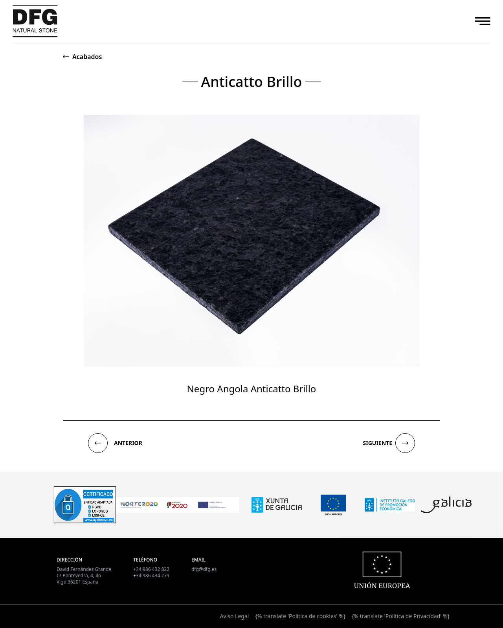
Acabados (87, 56)
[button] (98, 443)
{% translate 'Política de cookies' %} (300, 616)
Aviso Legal (234, 616)
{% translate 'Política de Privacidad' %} (401, 616)
